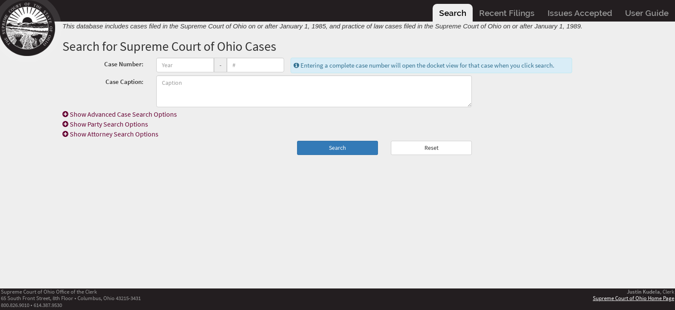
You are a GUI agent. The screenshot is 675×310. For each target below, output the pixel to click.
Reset (431, 148)
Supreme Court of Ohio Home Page (633, 297)
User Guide (647, 13)
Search (452, 13)
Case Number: (123, 64)
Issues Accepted (580, 13)
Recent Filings (507, 13)
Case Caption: (124, 82)
